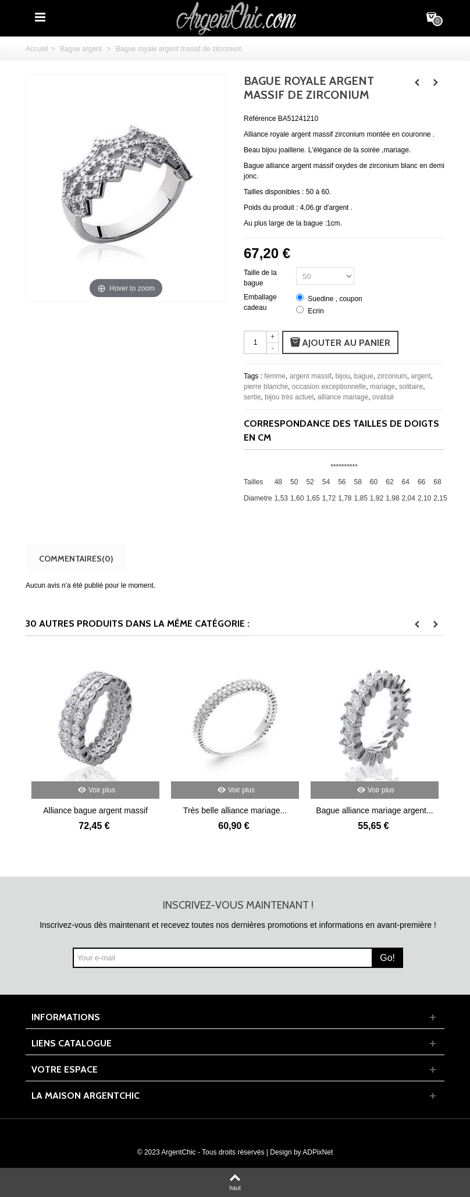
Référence (260, 119)
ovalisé (383, 397)
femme (275, 376)
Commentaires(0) (76, 558)
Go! (387, 958)
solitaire (411, 387)
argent (421, 376)
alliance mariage (343, 397)
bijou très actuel (289, 397)
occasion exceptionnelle (329, 387)
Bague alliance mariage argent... (374, 810)
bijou (342, 376)
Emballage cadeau (260, 302)
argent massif (311, 376)
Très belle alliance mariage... (235, 810)
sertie (252, 397)
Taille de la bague (260, 278)
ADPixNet (317, 1152)
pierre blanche (266, 387)
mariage (382, 387)
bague (363, 376)
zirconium (392, 376)
